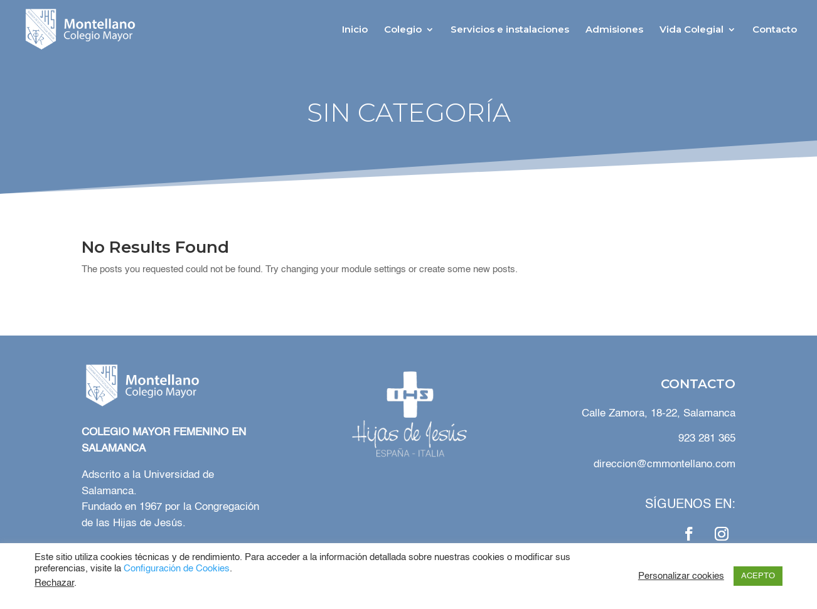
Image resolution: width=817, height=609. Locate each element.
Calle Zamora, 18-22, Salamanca (657, 413)
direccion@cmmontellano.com (664, 464)
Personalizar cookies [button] (681, 576)
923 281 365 (706, 438)
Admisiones (614, 30)
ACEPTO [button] (758, 576)
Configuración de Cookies (177, 568)
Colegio (403, 30)
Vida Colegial (691, 30)
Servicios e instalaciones (510, 30)
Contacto (774, 30)
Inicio (355, 30)
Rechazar (54, 583)
